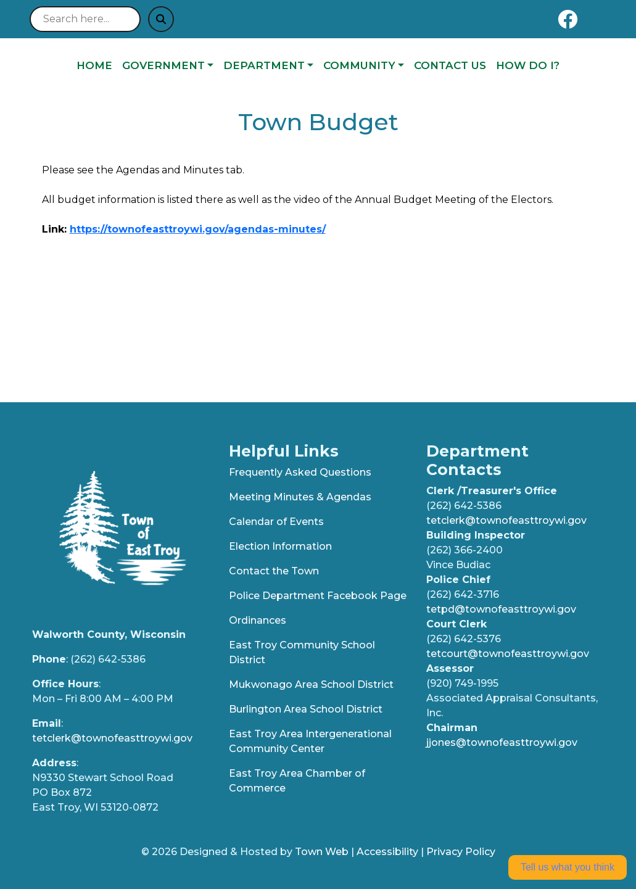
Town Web (322, 852)
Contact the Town (274, 571)
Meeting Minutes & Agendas (300, 497)
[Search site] (85, 19)
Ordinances (257, 620)
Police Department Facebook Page (318, 596)
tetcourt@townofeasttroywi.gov (507, 654)
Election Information (280, 546)
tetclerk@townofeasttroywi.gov (112, 738)
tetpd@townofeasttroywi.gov (501, 609)
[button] (167, 66)
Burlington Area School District (305, 709)
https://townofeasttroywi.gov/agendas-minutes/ (198, 229)
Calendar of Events (276, 521)
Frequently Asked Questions (300, 472)
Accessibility (387, 852)
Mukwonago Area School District (311, 684)
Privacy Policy (460, 852)
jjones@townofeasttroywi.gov (501, 742)
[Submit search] (161, 19)
